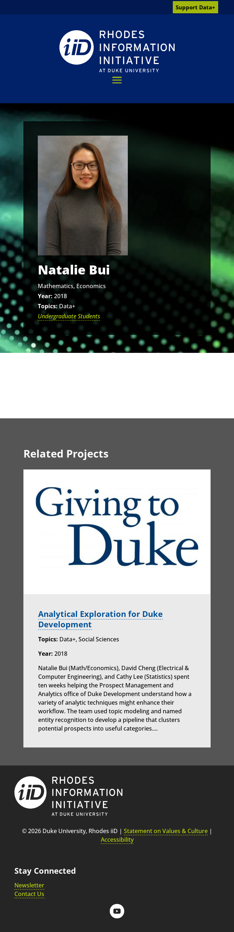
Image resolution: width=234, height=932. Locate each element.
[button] (117, 80)
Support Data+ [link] (195, 7)
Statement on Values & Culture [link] (166, 831)
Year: (45, 296)
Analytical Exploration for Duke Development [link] (100, 619)
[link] (117, 51)
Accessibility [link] (117, 840)
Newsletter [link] (29, 885)
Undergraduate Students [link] (69, 316)
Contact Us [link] (29, 894)
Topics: (48, 306)
